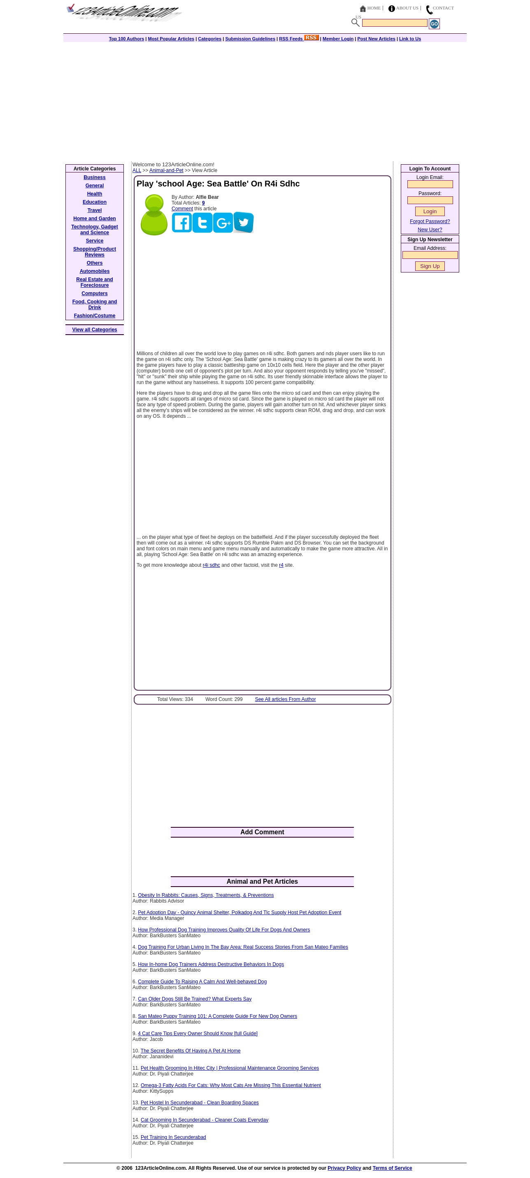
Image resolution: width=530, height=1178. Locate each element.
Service (95, 241)
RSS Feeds (299, 38)
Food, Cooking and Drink (94, 304)
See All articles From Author (285, 699)
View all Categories (94, 330)
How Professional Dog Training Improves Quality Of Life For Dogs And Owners (224, 930)
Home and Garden (94, 218)
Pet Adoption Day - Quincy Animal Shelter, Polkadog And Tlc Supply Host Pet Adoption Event (239, 912)
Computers (94, 293)
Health (94, 194)
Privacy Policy (344, 1168)
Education (95, 202)
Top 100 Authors (126, 38)
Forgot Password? (430, 221)
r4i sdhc (211, 565)
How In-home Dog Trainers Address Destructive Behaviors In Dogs (211, 964)
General (95, 186)
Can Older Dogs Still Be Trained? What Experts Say (194, 999)
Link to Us (410, 38)
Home (374, 7)
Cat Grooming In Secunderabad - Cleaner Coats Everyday (204, 1120)
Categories (209, 38)
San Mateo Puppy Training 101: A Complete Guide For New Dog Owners (217, 1016)
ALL (136, 170)
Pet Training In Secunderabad (173, 1137)
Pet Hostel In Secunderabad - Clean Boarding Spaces (200, 1103)
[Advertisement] (265, 99)
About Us (407, 7)
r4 (281, 565)
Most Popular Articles (171, 38)
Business (94, 177)
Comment (182, 209)
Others (95, 263)
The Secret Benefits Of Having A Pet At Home (191, 1051)
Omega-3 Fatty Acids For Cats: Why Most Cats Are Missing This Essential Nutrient (231, 1085)
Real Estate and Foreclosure (94, 282)
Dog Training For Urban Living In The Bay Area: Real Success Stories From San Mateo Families (243, 947)
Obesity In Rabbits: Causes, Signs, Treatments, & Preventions (206, 895)
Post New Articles (376, 38)
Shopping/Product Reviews (94, 252)
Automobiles (95, 271)
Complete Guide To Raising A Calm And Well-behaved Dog (202, 982)
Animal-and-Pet (166, 170)
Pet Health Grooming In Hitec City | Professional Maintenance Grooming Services (230, 1068)
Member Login (338, 38)
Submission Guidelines (250, 38)
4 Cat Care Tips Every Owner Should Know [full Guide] (198, 1033)
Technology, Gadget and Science (94, 229)
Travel (95, 210)
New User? (430, 230)
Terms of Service (392, 1168)
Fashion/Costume (95, 316)
